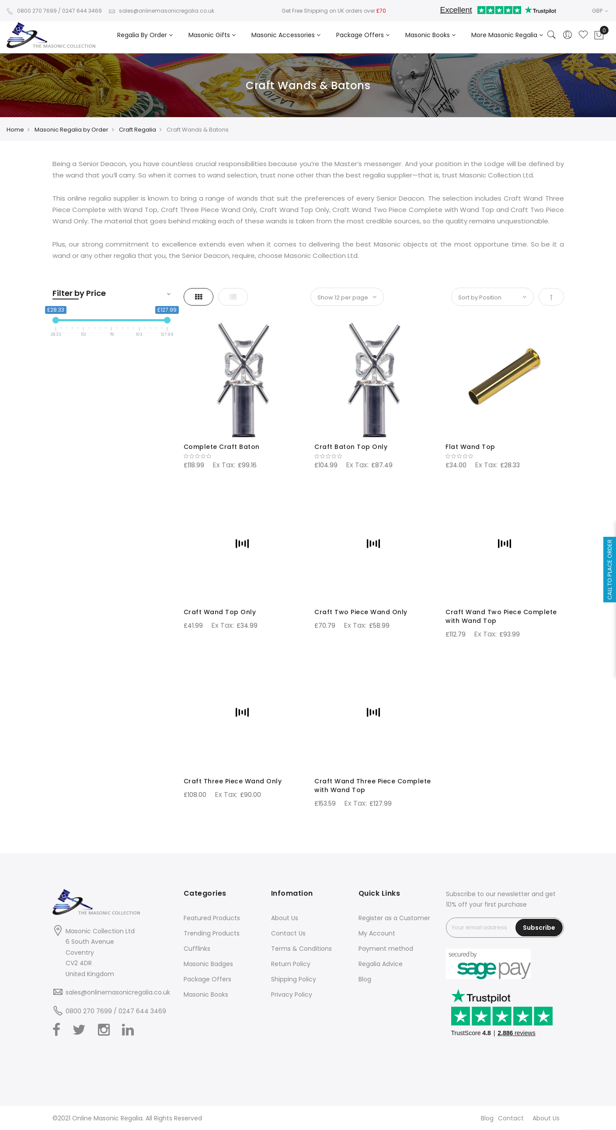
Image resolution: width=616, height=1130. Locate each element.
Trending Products (212, 933)
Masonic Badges (208, 964)
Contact (511, 1118)
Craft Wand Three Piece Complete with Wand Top (372, 785)
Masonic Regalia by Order (71, 129)
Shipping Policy (293, 979)
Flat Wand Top (470, 446)
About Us (284, 918)
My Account (376, 933)
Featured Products (212, 918)
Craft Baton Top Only (350, 446)
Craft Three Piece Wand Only (233, 781)
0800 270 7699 (32, 10)
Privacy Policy (291, 994)
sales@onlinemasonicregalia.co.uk (161, 10)
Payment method (385, 948)
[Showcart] (599, 35)
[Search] (551, 35)
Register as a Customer (394, 918)
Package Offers (207, 979)
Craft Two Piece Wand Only (360, 612)
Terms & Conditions (301, 948)
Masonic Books (206, 994)
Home (15, 129)
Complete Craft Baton (222, 446)
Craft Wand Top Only (220, 612)
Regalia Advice (380, 964)
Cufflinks (197, 948)
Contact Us (288, 933)
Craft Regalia (137, 129)
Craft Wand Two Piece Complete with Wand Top (501, 616)
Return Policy (290, 964)
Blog (364, 979)
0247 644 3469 (82, 10)
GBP (600, 10)
